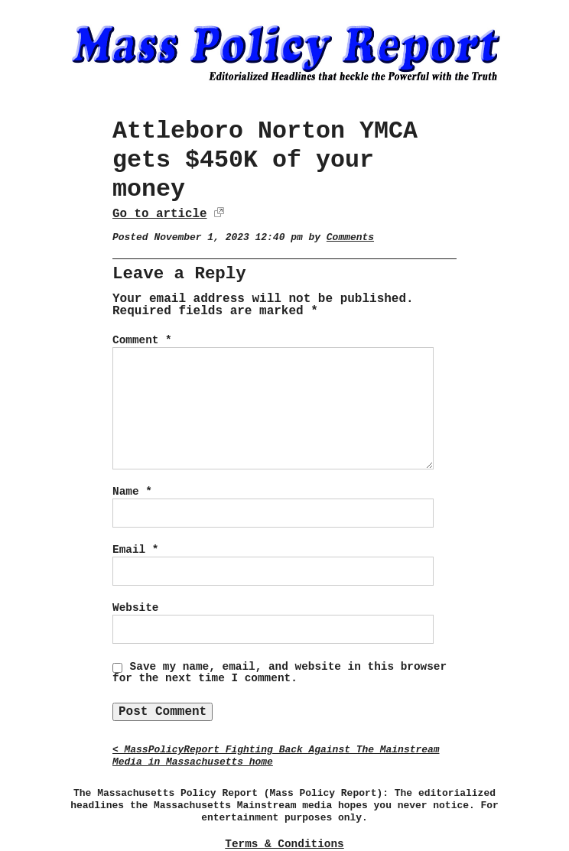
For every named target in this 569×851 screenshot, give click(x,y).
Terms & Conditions (284, 844)
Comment (142, 340)
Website (135, 608)
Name (132, 492)
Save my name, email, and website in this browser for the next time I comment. (279, 673)
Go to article (159, 214)
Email (135, 550)
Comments (350, 237)
